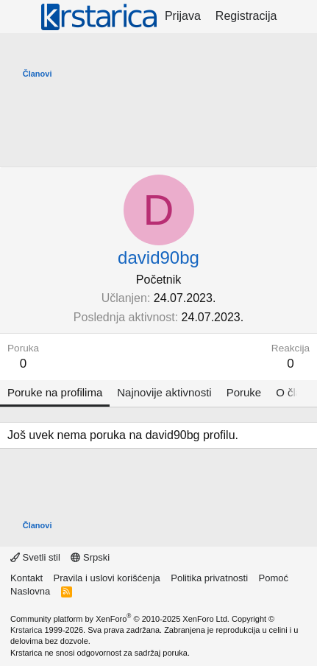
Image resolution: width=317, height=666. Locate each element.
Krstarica (26, 629)
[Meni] (20, 17)
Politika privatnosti (209, 577)
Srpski (90, 557)
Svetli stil (35, 557)
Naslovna (30, 591)
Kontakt (26, 577)
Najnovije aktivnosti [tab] (164, 392)
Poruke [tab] (244, 392)
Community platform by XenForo (119, 618)
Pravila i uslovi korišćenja (107, 577)
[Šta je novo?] (299, 16)
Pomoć (273, 577)
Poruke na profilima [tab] (54, 392)
